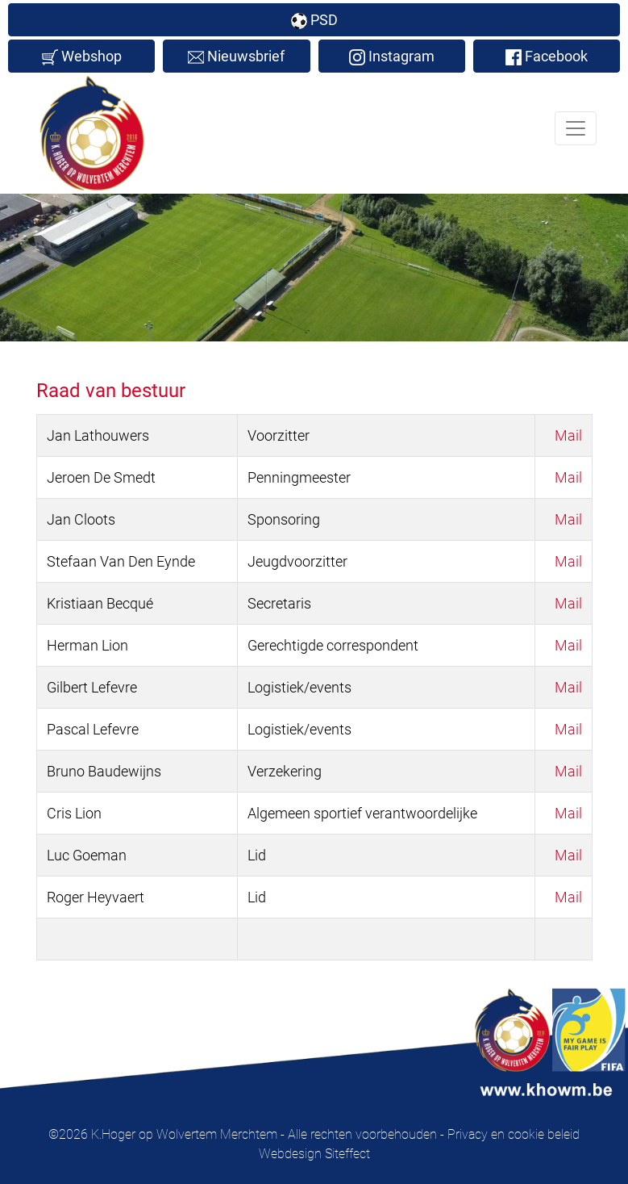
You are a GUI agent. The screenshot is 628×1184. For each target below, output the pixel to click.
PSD (314, 20)
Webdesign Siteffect (314, 1153)
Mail (568, 435)
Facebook (546, 56)
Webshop (82, 56)
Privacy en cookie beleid (513, 1134)
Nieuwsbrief (236, 56)
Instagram (392, 56)
